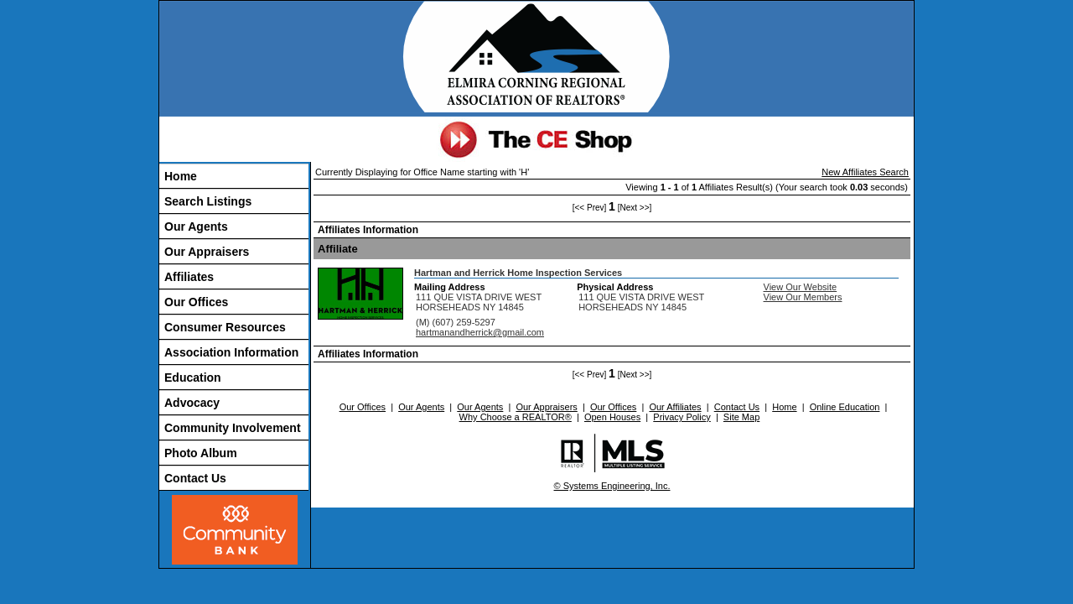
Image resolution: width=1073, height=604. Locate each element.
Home (180, 176)
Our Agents (196, 226)
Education (192, 377)
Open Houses (612, 417)
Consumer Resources (225, 327)
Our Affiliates (675, 407)
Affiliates (189, 277)
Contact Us (195, 478)
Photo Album (200, 453)
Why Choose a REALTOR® (515, 417)
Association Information (231, 352)
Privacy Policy (681, 417)
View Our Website (800, 287)
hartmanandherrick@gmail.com (480, 332)
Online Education (845, 407)
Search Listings (207, 201)
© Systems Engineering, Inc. (612, 486)
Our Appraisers (206, 251)
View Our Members (803, 297)
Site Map (741, 417)
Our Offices (196, 302)
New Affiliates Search (865, 172)
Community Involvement (232, 428)
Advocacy (192, 402)
